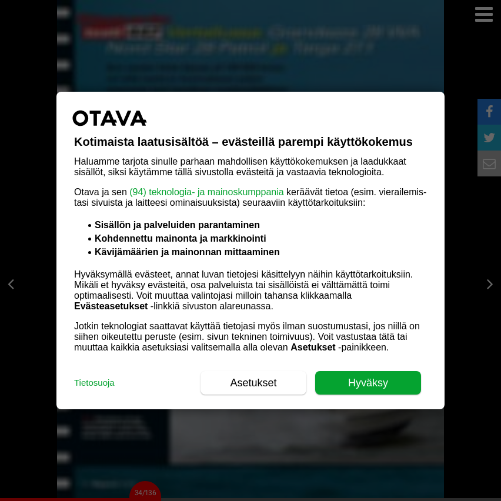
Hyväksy (368, 383)
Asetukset (253, 383)
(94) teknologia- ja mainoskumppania (206, 192)
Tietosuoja (94, 383)
